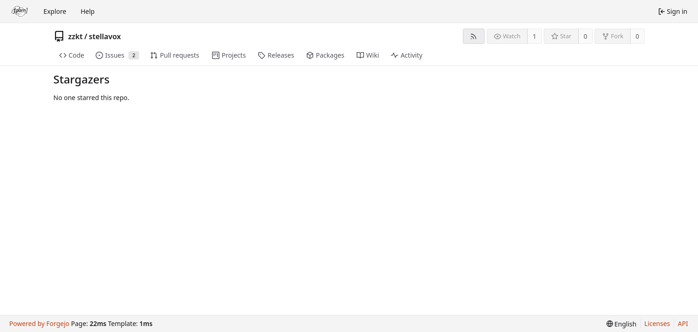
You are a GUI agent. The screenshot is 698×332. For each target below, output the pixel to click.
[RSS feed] (474, 36)
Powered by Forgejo (39, 323)
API (683, 323)
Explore (54, 11)
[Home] (20, 11)
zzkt (75, 36)
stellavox (105, 36)
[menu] (622, 324)
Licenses (657, 323)
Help (87, 11)
